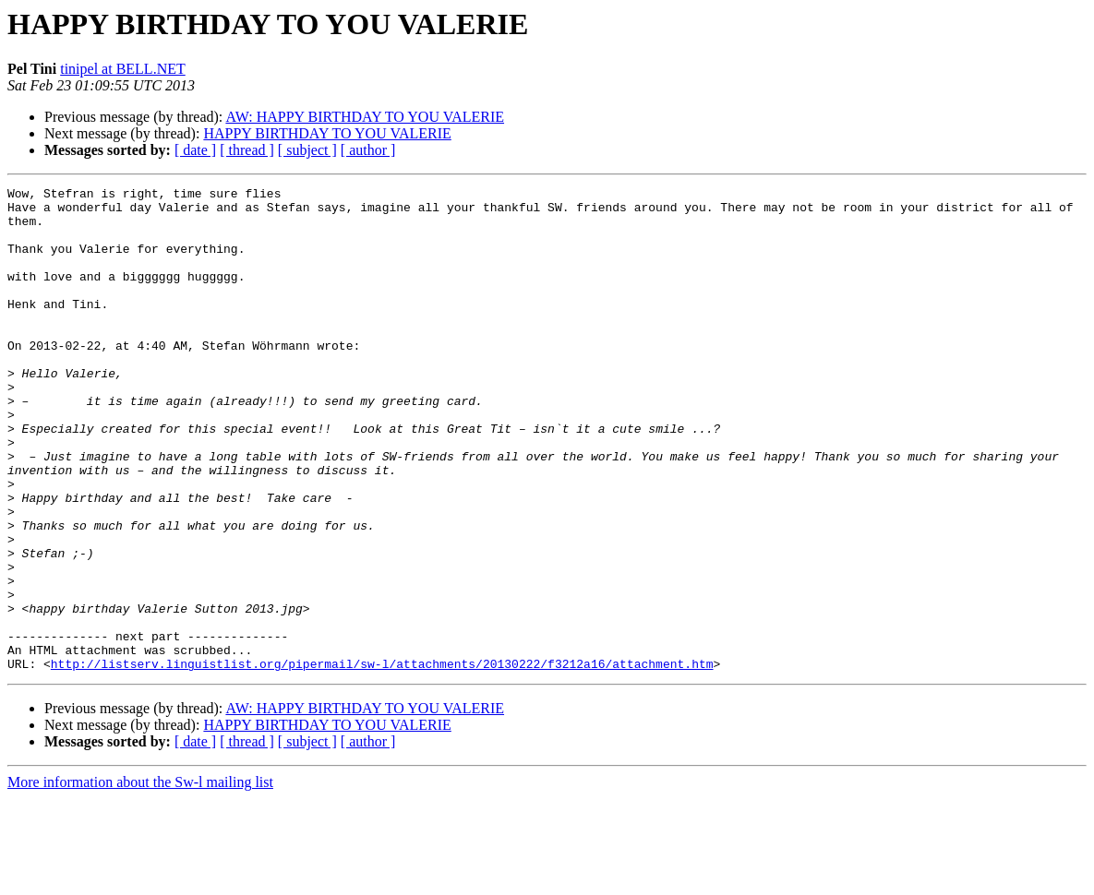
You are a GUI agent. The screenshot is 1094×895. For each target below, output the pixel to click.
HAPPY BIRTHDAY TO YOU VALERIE (327, 133)
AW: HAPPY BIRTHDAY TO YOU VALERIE (364, 117)
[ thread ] (247, 150)
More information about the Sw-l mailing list (140, 879)
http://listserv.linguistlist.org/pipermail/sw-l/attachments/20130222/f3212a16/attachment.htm (382, 760)
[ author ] (368, 150)
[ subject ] (307, 150)
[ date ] (195, 150)
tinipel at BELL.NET (123, 69)
